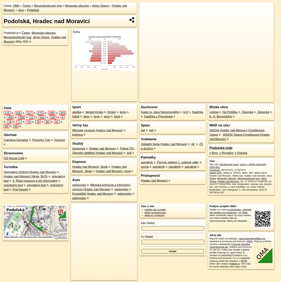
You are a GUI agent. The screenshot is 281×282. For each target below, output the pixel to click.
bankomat (78, 148)
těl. (193, 144)
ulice (21, 10)
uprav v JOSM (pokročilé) (253, 164)
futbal (75, 116)
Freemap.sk (216, 100)
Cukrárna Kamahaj (16, 140)
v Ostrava (241, 152)
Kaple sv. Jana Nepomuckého (160, 112)
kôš (129, 152)
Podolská (33, 10)
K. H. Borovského (220, 116)
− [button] (145, 14)
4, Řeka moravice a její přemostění (35, 180)
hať (143, 130)
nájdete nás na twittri (155, 209)
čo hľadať (147, 236)
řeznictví (59, 140)
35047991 (214, 167)
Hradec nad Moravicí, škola (90, 166)
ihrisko (111, 112)
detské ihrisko (94, 112)
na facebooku (234, 209)
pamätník (147, 162)
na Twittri (243, 212)
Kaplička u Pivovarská (158, 116)
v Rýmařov (226, 152)
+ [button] (145, 8)
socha (145, 166)
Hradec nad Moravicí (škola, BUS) (26, 176)
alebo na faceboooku (155, 212)
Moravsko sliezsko (226, 178)
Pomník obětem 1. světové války (178, 162)
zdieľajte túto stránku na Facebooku (230, 211)
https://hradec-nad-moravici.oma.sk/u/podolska (250, 100)
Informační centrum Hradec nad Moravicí (30, 172)
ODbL (250, 241)
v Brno (213, 152)
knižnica (77, 134)
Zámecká (263, 112)
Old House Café (14, 158)
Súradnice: (215, 170)
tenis (123, 112)
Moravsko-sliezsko (77, 5)
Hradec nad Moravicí (102, 148)
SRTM (244, 261)
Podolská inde (221, 148)
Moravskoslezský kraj (48, 5)
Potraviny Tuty (41, 140)
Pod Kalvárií (20, 189)
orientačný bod (13, 185)
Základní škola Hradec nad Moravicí (164, 144)
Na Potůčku (230, 112)
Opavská (247, 112)
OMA (16, 5)
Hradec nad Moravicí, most (113, 171)
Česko (27, 5)
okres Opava (100, 5)
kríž (185, 112)
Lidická (214, 112)
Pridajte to (234, 263)
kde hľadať (148, 223)
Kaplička (197, 112)
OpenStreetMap (198, 100)
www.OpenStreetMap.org (252, 238)
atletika (77, 112)
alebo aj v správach (155, 215)
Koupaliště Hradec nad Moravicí (93, 193)
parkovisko (79, 185)
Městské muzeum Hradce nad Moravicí (97, 130)
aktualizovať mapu (229, 164)
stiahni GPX (215, 172)
